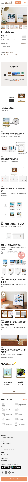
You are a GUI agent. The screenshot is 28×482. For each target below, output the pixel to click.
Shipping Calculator (6, 443)
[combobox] (14, 46)
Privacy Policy (12, 449)
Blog (8, 454)
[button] (7, 373)
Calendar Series (9, 52)
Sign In (24, 2)
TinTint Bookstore (5, 460)
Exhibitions (10, 437)
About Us (3, 454)
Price (13, 443)
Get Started (14, 479)
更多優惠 (17, 80)
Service (6, 449)
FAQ (2, 449)
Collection (3, 437)
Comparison (24, 43)
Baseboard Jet (14, 54)
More (14, 391)
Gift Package (7, 54)
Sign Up (18, 2)
